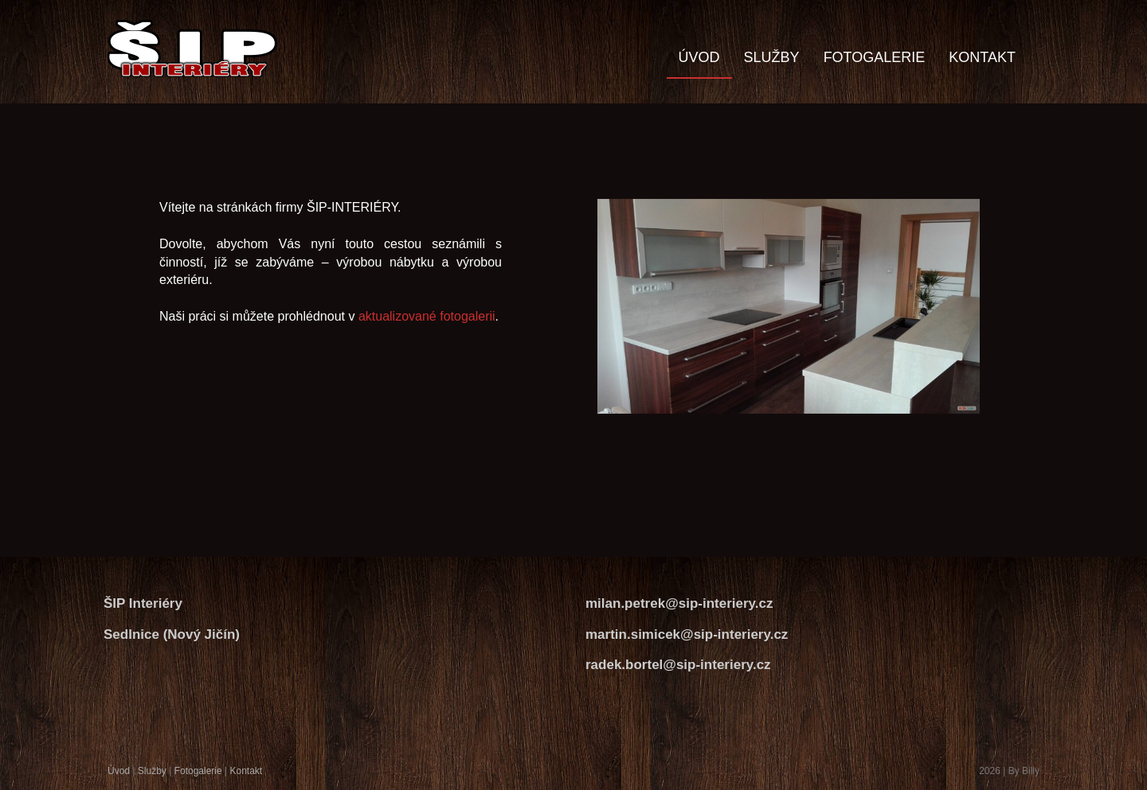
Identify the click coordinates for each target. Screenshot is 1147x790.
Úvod (119, 770)
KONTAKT (982, 57)
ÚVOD (699, 57)
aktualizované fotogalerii (426, 316)
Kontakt (245, 770)
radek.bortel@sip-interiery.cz (678, 664)
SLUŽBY (772, 57)
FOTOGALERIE (875, 57)
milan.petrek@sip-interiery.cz (679, 603)
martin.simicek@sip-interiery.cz (686, 634)
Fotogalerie (198, 770)
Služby (152, 770)
